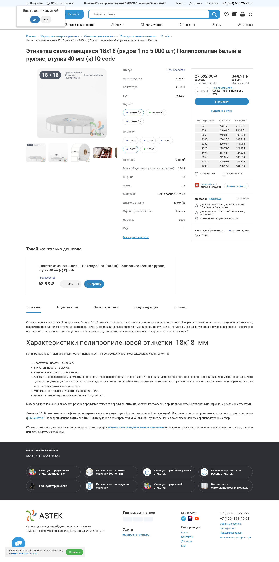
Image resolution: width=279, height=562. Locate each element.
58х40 (38, 456)
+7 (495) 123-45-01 (234, 518)
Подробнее (243, 198)
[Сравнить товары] (234, 14)
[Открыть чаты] (18, 543)
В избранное (205, 173)
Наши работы (207, 184)
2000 (148, 140)
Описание (34, 307)
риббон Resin (35, 418)
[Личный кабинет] (250, 14)
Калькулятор (227, 528)
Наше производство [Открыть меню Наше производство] (79, 24)
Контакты (187, 536)
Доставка (186, 541)
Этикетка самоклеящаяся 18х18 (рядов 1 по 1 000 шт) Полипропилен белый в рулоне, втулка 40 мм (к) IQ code (102, 268)
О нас (184, 532)
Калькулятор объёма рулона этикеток (167, 472)
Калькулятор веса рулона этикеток (107, 486)
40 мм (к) (133, 112)
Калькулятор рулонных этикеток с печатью (48, 472)
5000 (130, 149)
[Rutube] (190, 518)
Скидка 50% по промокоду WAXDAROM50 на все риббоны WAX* (125, 3)
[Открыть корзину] (242, 14)
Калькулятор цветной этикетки (162, 486)
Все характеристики (136, 237)
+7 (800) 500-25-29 (234, 513)
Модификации (67, 307)
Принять (74, 552)
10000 (148, 149)
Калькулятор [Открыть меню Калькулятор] (151, 24)
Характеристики (106, 307)
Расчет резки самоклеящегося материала (225, 486)
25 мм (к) (133, 121)
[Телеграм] (183, 518)
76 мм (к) (156, 112)
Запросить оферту (236, 186)
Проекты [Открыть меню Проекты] (187, 24)
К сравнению (232, 173)
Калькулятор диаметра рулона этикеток (221, 472)
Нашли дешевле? (222, 87)
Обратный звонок (60, 3)
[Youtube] (196, 518)
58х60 (46, 456)
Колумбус (215, 198)
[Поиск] (214, 14)
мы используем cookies (24, 553)
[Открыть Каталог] (71, 14)
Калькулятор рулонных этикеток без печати (106, 472)
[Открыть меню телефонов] (237, 3)
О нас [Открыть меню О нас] (180, 3)
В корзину (222, 101)
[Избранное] (226, 14)
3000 (165, 140)
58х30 (29, 456)
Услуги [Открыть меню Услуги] (117, 24)
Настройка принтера (136, 534)
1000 (130, 140)
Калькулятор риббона (47, 486)
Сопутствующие (146, 307)
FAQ (216, 24)
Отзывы (245, 24)
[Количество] (202, 91)
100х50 (56, 456)
